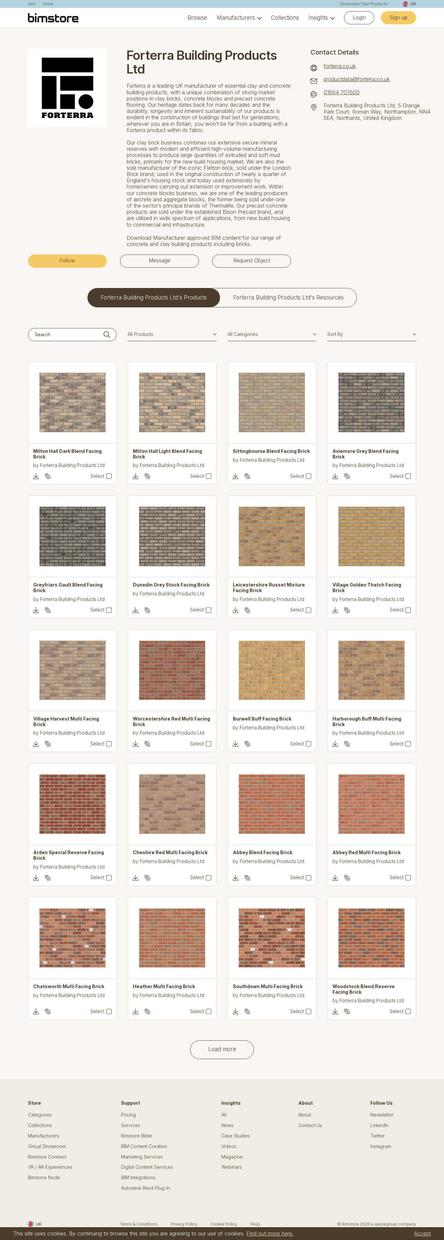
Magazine (232, 1157)
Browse (197, 17)
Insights (318, 17)
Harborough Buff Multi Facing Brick (367, 721)
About (304, 1115)
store (48, 4)
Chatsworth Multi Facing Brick (68, 986)
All (223, 1115)
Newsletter (382, 1115)
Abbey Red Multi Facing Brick (367, 852)
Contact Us (310, 1125)
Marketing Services (142, 1157)
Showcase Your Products (364, 4)
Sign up (398, 17)
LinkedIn (379, 1125)
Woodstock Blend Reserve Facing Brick (364, 989)
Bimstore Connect (47, 1157)
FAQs (255, 1224)
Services (130, 1125)
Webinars (231, 1167)
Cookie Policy (223, 1224)
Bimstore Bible (136, 1136)
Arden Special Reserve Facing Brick (68, 855)
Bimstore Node (44, 1177)
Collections (285, 17)
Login (359, 17)
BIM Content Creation (144, 1146)
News (227, 1125)
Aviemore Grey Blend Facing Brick (366, 454)
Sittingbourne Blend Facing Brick (271, 451)
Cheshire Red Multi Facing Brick (170, 852)
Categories (40, 1115)
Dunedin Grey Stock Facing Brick (171, 584)
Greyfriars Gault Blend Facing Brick (68, 587)
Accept (422, 1233)
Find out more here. (269, 1233)
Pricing (128, 1115)
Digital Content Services (147, 1167)
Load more (222, 1049)
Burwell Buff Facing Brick (262, 718)
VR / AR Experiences (50, 1167)
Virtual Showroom (47, 1146)
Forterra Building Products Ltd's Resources (288, 297)
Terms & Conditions (139, 1224)
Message (159, 260)
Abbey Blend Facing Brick (262, 852)
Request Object (251, 260)
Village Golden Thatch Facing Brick (367, 587)
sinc (32, 4)
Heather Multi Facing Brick (164, 986)
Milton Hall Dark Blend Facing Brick (67, 454)
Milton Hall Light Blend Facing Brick (167, 454)
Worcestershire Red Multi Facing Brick (171, 721)
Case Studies (235, 1136)
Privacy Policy (184, 1224)
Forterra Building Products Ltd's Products (154, 297)
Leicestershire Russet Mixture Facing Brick (269, 587)
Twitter (377, 1136)
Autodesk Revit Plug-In (145, 1188)
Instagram (380, 1146)
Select (97, 476)
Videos (228, 1146)
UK (409, 4)
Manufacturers (236, 17)
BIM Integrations (138, 1177)
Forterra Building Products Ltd (72, 465)
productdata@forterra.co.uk (357, 79)
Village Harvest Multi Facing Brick (66, 721)
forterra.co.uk (340, 66)
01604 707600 (341, 92)
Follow (67, 260)
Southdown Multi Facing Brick (268, 986)
